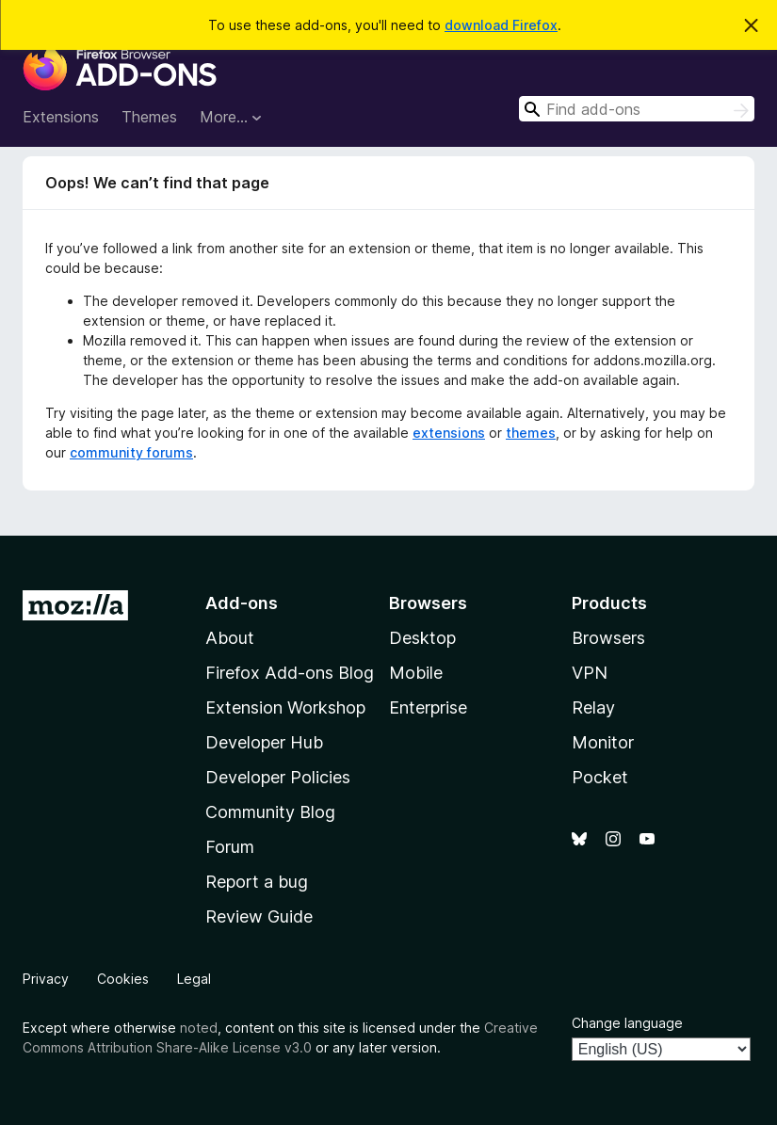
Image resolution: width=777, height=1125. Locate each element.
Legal (194, 979)
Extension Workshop (285, 707)
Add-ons (241, 603)
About (229, 638)
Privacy (46, 979)
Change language (627, 1023)
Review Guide (259, 916)
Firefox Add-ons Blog (289, 673)
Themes (149, 116)
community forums (131, 452)
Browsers (608, 638)
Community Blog (270, 812)
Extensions (61, 116)
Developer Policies (277, 777)
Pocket (600, 777)
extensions (449, 433)
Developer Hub (264, 742)
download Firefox (501, 25)
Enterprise (428, 707)
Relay (593, 707)
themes (531, 433)
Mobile (416, 673)
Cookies (123, 979)
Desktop (422, 638)
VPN (589, 673)
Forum (229, 847)
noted (199, 1028)
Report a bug (256, 882)
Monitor (603, 742)
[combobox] (636, 108)
